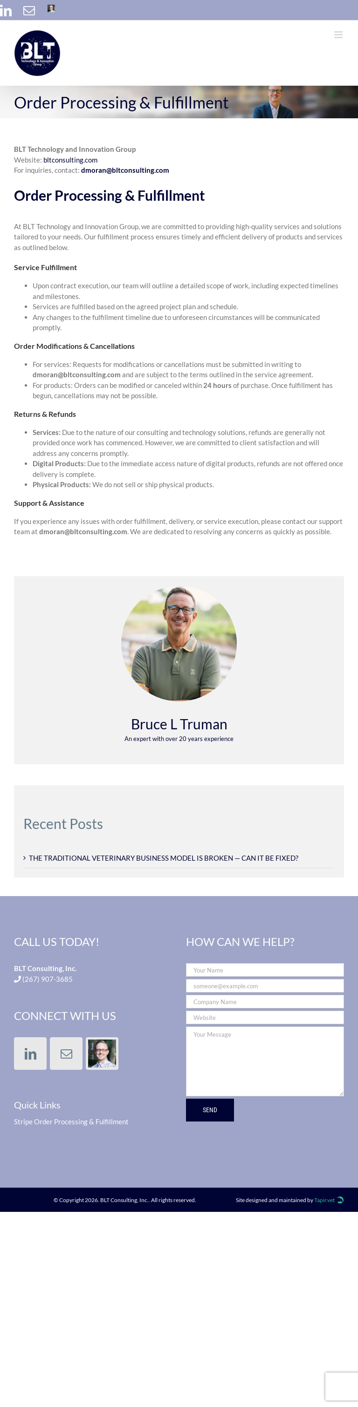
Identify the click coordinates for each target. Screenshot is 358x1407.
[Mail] (66, 1053)
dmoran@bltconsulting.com (125, 170)
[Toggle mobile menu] (339, 35)
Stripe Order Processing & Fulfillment (71, 1121)
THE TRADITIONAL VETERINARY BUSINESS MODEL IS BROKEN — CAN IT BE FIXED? (163, 858)
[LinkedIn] (30, 1053)
